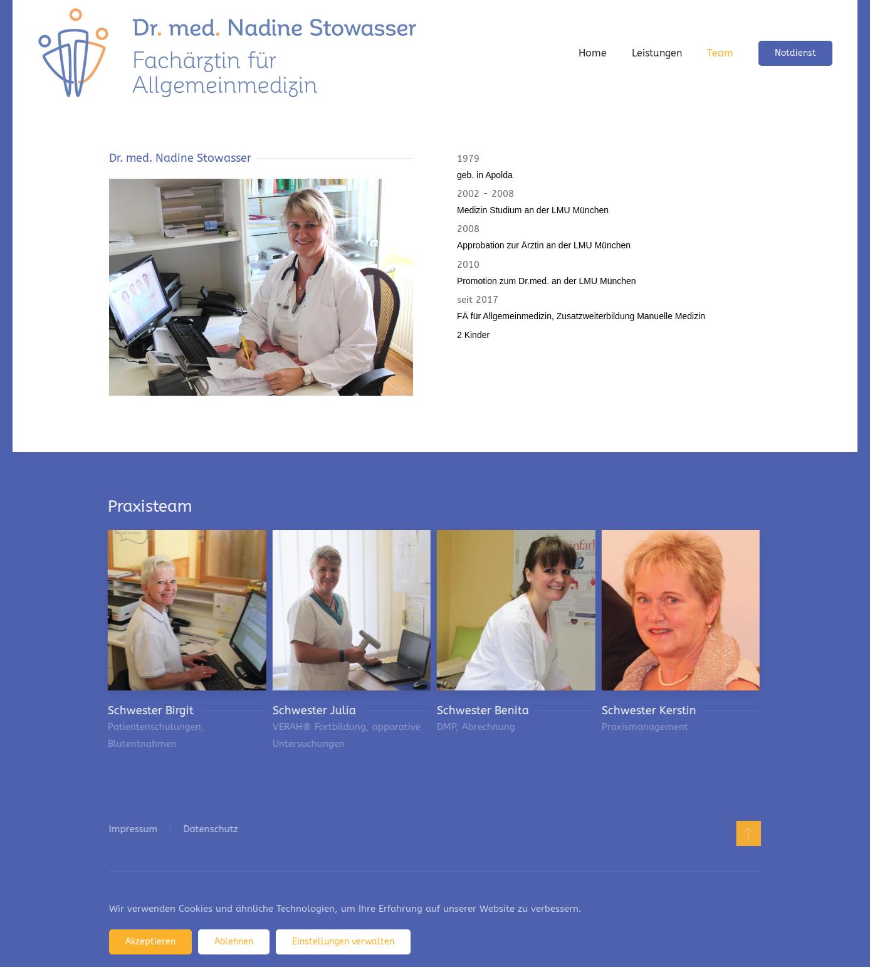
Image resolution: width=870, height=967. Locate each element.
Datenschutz (209, 829)
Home (593, 53)
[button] (747, 833)
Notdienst (795, 53)
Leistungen (657, 53)
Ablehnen (233, 941)
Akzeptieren (150, 941)
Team (720, 53)
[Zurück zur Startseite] (227, 53)
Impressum (131, 829)
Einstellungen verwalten (343, 941)
